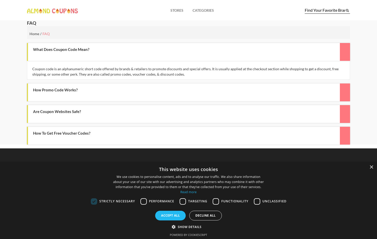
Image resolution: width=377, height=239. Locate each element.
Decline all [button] (205, 215)
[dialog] (188, 200)
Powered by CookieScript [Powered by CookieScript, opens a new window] (188, 235)
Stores (176, 10)
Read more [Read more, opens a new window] (188, 192)
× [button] (371, 167)
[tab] (188, 52)
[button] (172, 49)
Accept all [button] (170, 215)
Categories (203, 10)
